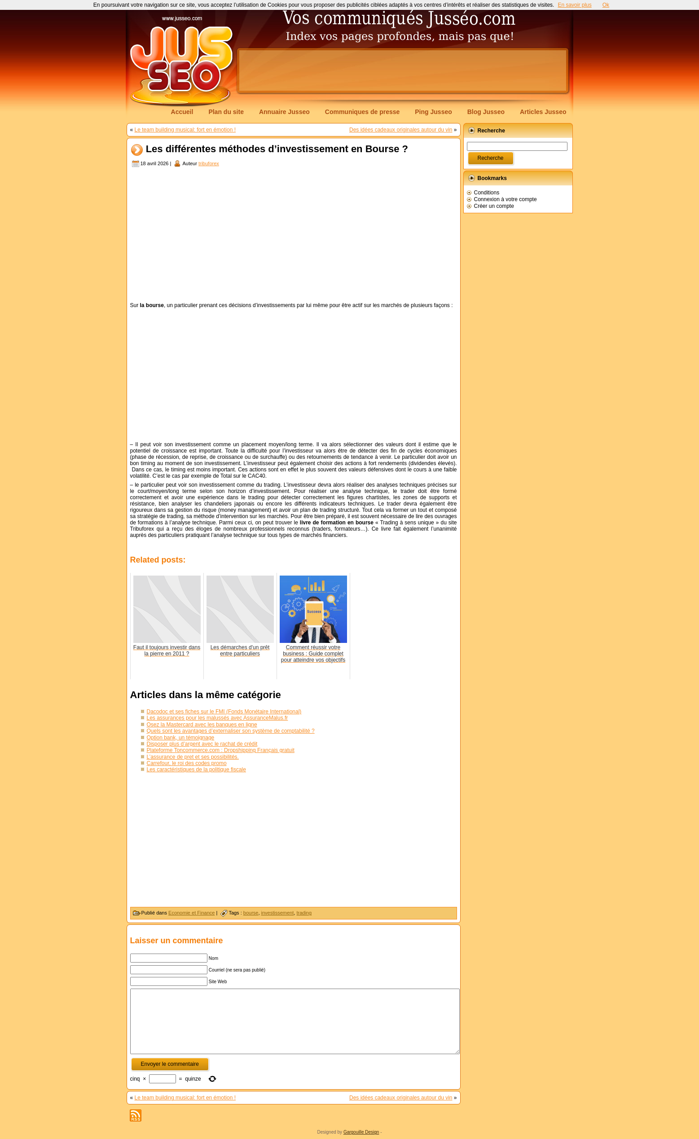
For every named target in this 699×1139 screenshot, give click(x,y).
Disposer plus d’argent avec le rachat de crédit (202, 744)
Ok (605, 5)
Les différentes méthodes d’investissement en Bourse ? (277, 149)
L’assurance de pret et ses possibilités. (193, 757)
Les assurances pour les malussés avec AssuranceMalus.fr (217, 718)
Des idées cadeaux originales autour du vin (400, 130)
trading (304, 912)
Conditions (487, 192)
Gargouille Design (361, 1132)
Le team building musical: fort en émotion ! (185, 130)
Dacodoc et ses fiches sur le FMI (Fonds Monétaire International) (224, 711)
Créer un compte (494, 206)
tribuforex (208, 163)
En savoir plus (574, 5)
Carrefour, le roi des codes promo (187, 763)
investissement (277, 912)
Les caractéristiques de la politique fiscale (196, 769)
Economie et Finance (191, 912)
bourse (251, 912)
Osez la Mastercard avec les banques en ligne (202, 724)
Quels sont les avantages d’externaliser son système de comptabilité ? (231, 731)
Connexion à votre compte (505, 199)
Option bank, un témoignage (181, 737)
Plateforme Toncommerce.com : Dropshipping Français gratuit (221, 750)
